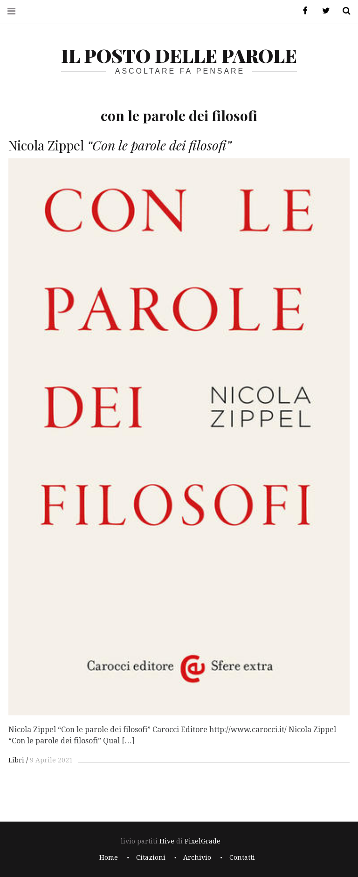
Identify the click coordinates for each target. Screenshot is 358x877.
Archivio (197, 857)
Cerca (343, 11)
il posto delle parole (179, 55)
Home (108, 857)
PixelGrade (202, 841)
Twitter (322, 11)
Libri (16, 760)
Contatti (242, 857)
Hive (166, 841)
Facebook (302, 11)
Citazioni (150, 857)
